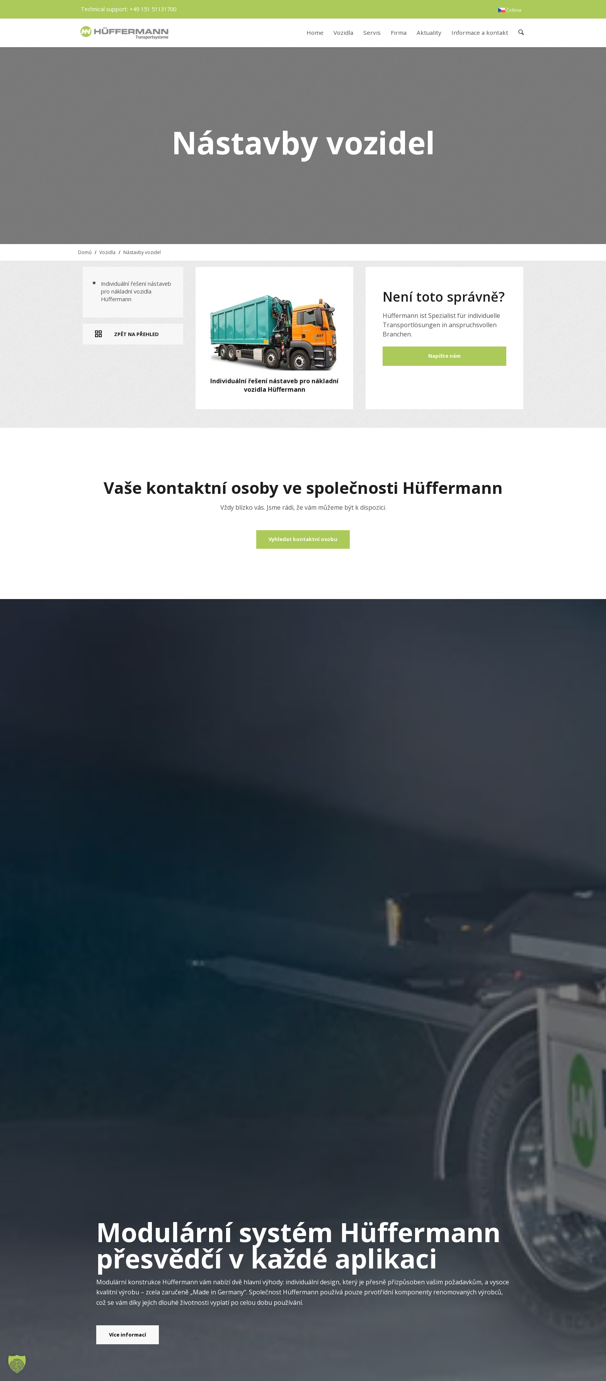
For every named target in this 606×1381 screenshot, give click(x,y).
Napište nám (444, 355)
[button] (17, 1364)
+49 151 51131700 (152, 9)
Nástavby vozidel (142, 252)
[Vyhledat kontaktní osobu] (303, 539)
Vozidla (107, 252)
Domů (85, 252)
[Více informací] (127, 1335)
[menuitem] (509, 10)
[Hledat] (521, 32)
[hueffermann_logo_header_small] (125, 33)
